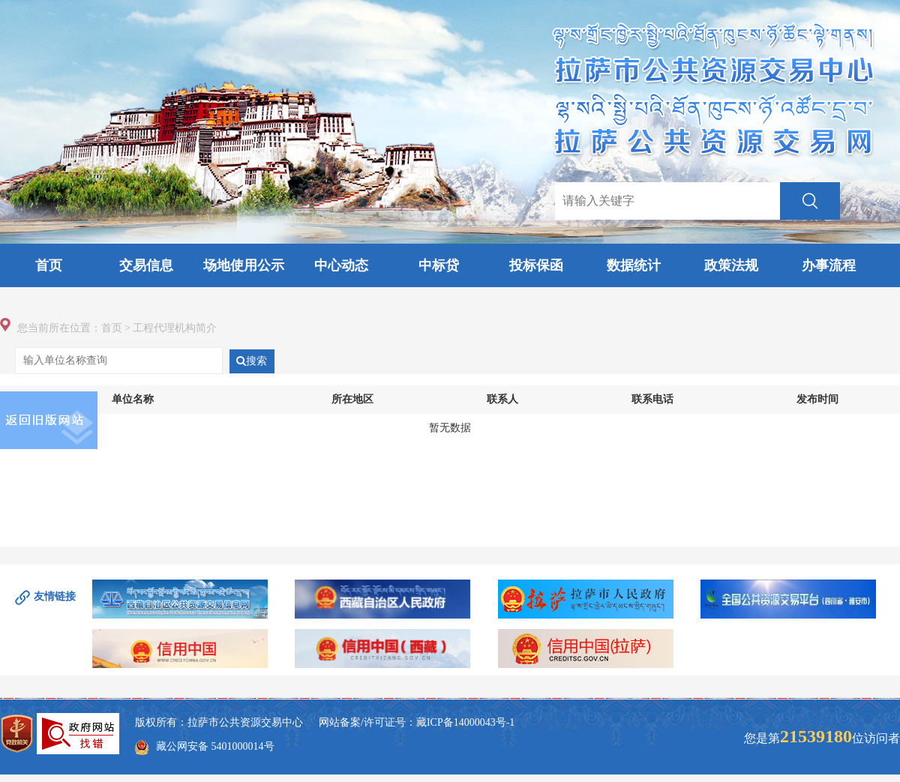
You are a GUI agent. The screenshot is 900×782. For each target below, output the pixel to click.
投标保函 (536, 265)
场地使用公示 (243, 265)
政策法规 (731, 265)
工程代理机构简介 (175, 328)
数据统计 (634, 265)
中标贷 (438, 265)
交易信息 (146, 265)
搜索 (251, 361)
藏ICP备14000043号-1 (465, 722)
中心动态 (341, 265)
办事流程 (829, 265)
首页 (48, 265)
